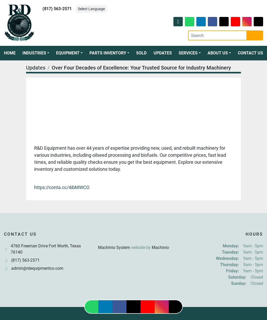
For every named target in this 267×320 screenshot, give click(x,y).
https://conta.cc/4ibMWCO (61, 187)
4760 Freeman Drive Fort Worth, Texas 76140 (46, 249)
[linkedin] (201, 21)
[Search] (217, 35)
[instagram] (247, 21)
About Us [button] (218, 53)
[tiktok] (258, 21)
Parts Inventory (107, 53)
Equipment (68, 53)
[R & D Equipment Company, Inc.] (133, 235)
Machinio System (114, 247)
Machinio (160, 247)
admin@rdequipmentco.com (37, 268)
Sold (141, 53)
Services (188, 53)
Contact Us (250, 53)
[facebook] (212, 21)
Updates (163, 53)
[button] (35, 53)
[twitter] (224, 21)
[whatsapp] (189, 21)
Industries (34, 53)
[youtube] (235, 21)
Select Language (91, 9)
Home (10, 53)
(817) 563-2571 (57, 8)
